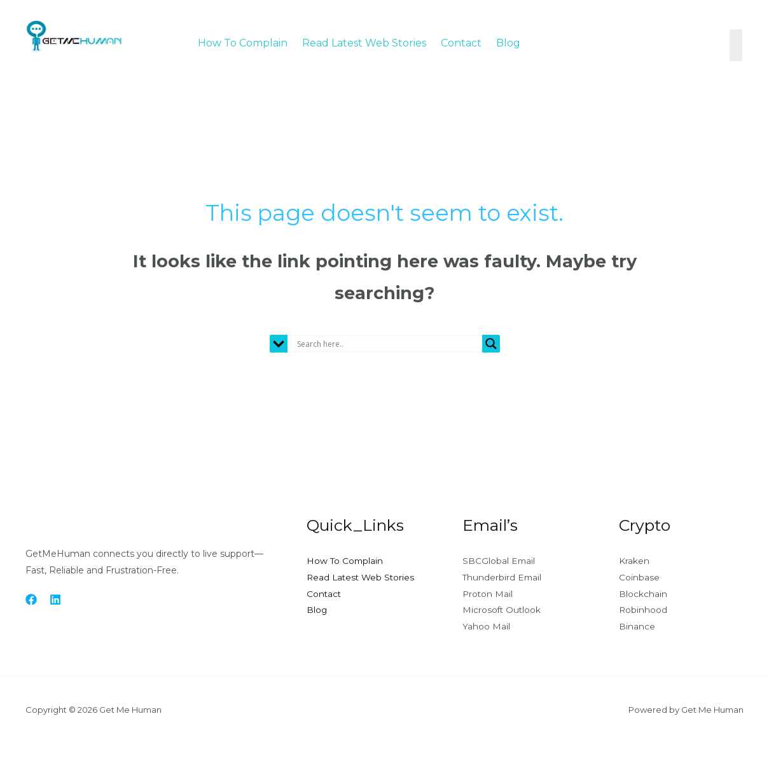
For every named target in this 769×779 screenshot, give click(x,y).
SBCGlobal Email (499, 561)
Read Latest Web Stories (364, 43)
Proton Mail (488, 594)
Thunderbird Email (502, 578)
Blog (508, 43)
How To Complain (243, 43)
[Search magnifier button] (491, 344)
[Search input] (388, 344)
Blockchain (643, 594)
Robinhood (643, 611)
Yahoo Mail (486, 627)
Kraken (634, 561)
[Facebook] (31, 599)
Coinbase (639, 578)
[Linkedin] (55, 599)
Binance (637, 627)
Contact (461, 43)
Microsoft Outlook (502, 611)
